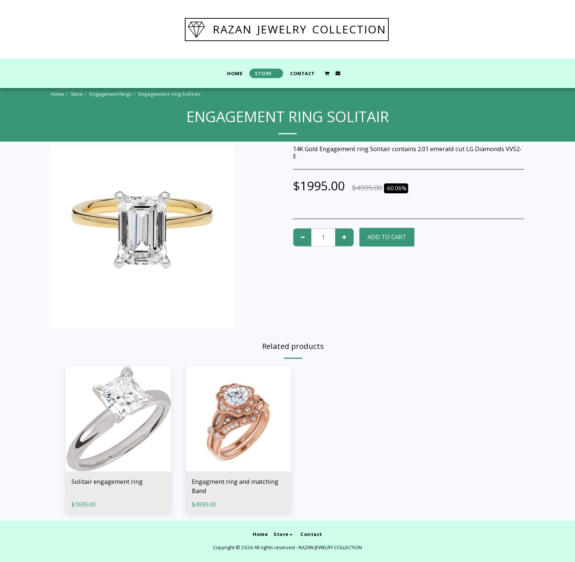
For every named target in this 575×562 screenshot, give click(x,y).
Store (77, 94)
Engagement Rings (110, 94)
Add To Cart (386, 237)
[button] (327, 73)
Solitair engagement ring (107, 481)
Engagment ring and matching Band (235, 486)
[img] (118, 419)
